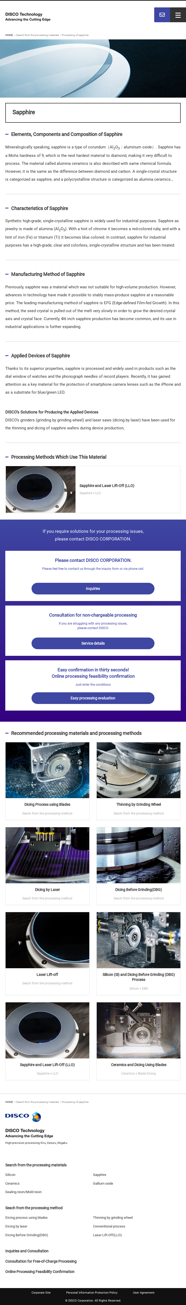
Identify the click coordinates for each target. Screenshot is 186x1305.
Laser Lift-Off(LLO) (107, 1235)
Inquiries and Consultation (26, 1251)
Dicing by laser (16, 1226)
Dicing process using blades (26, 1218)
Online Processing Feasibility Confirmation (39, 1272)
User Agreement (143, 1292)
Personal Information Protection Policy (91, 1292)
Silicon (10, 1175)
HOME (9, 35)
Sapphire (99, 1175)
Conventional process (109, 1226)
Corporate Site (41, 1292)
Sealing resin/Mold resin (23, 1192)
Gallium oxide (103, 1183)
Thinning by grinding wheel (113, 1218)
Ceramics (12, 1183)
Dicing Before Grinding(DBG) (26, 1235)
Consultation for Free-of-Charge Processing (41, 1261)
